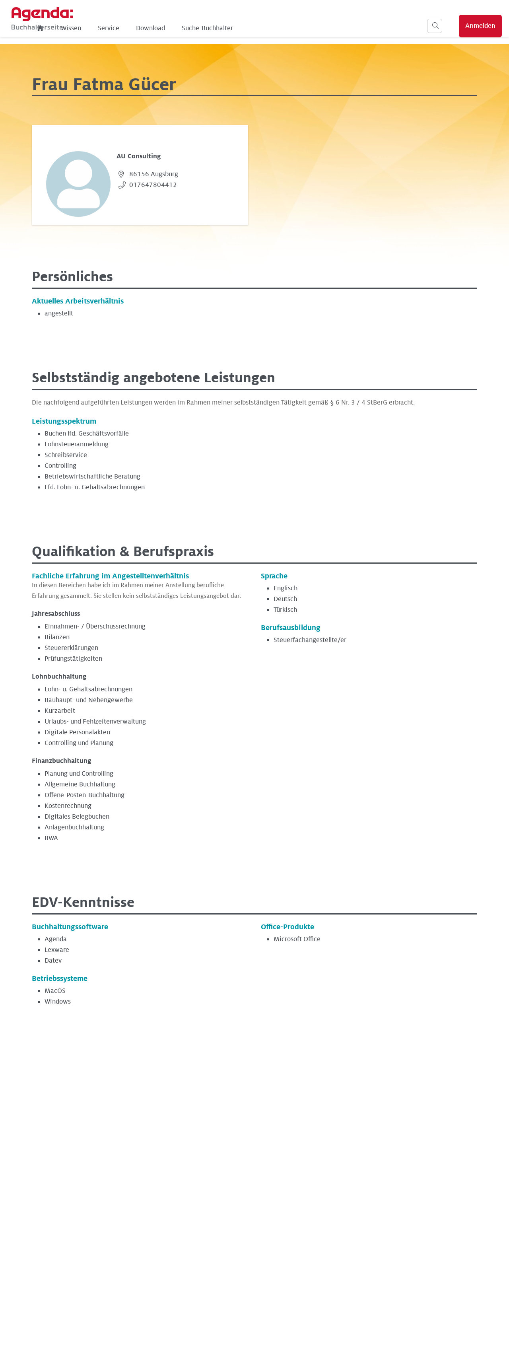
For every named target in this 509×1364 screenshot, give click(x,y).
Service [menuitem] (155, 28)
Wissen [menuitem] (117, 28)
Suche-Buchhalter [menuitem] (254, 28)
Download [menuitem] (197, 28)
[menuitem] (87, 28)
